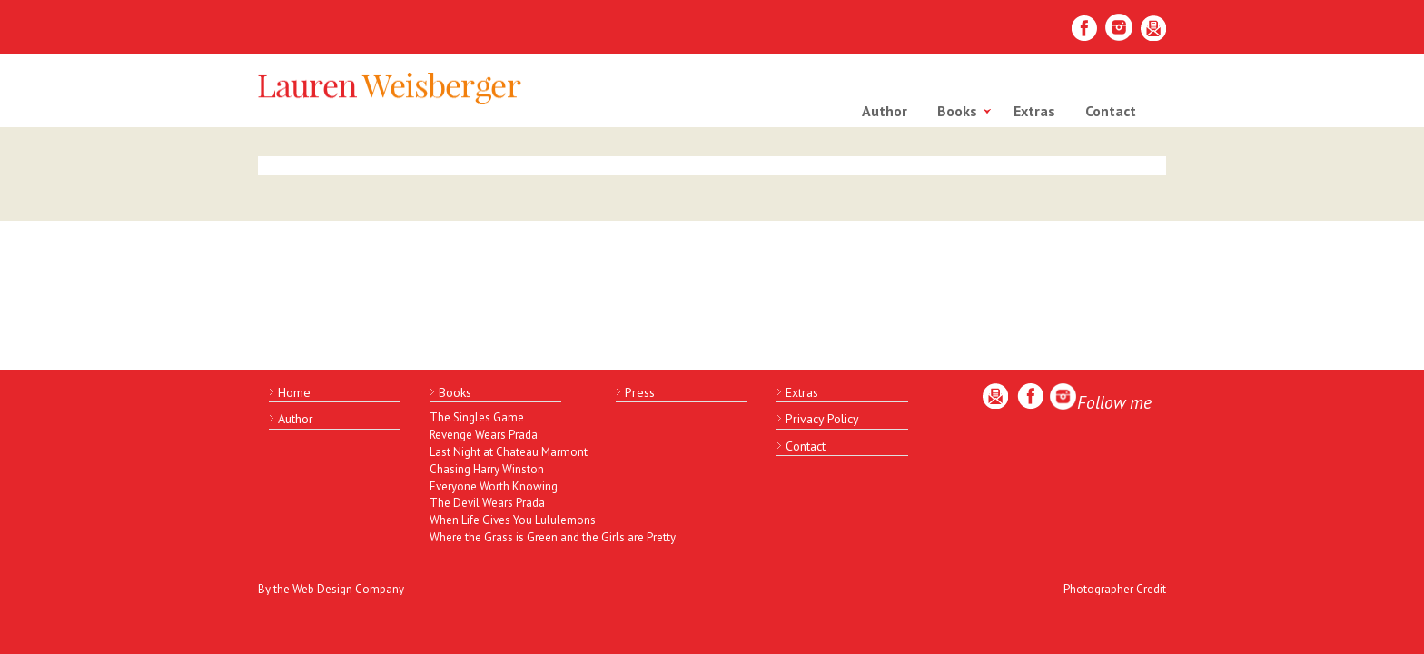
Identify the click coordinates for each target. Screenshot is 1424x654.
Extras (1034, 111)
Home (294, 392)
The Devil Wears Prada (487, 502)
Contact (1110, 111)
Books (957, 111)
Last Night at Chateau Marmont (507, 452)
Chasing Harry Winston (487, 469)
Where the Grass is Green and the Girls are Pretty (507, 537)
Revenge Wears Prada (484, 434)
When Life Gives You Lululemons (507, 520)
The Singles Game (477, 417)
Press (640, 392)
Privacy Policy (822, 419)
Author (884, 111)
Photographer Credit (1114, 589)
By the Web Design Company (331, 589)
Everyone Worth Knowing (494, 486)
